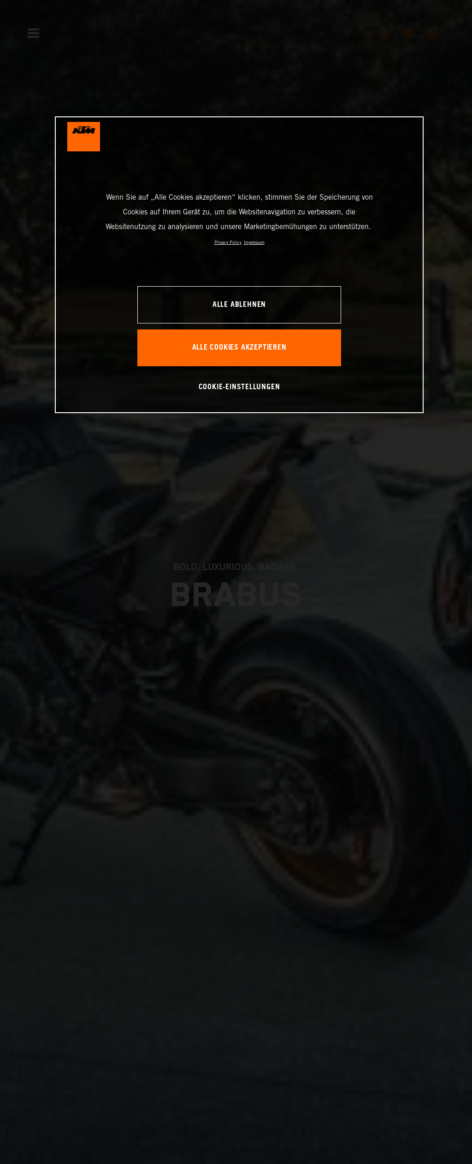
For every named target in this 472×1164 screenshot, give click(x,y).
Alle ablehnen (239, 305)
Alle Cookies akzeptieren (239, 347)
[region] (239, 264)
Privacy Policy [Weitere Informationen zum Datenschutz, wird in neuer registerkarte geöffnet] (228, 242)
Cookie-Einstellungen (239, 387)
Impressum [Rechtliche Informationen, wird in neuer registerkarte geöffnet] (254, 242)
